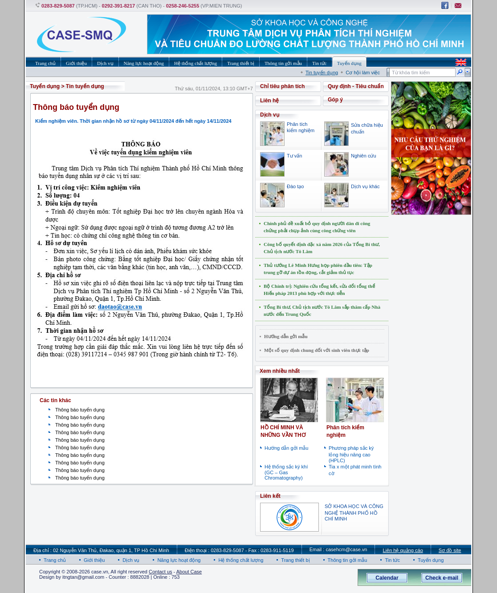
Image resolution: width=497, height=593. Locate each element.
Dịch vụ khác (365, 186)
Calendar (386, 578)
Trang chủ (55, 560)
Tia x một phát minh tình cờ (355, 470)
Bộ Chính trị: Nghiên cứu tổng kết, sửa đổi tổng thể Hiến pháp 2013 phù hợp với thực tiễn (319, 289)
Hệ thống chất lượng (240, 560)
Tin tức (392, 560)
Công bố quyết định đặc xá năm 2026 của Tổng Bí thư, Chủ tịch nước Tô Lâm (322, 248)
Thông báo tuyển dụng (80, 409)
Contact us (160, 571)
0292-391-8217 (118, 5)
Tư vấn (294, 155)
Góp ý (335, 100)
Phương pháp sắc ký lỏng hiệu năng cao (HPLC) (351, 454)
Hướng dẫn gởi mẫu (286, 336)
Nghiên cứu (363, 155)
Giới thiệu (94, 560)
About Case (189, 571)
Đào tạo (295, 186)
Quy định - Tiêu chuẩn (356, 86)
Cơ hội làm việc (363, 72)
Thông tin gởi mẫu (347, 560)
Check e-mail (441, 578)
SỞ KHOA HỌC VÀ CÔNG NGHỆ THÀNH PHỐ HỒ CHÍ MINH (354, 512)
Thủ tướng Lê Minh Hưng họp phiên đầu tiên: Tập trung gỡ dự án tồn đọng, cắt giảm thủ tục (318, 268)
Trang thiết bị (295, 560)
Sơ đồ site (450, 550)
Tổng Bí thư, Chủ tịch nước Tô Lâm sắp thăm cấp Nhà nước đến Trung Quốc (322, 310)
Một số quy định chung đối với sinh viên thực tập (316, 350)
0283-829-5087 (58, 5)
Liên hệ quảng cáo (403, 550)
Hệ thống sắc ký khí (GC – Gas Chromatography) (286, 472)
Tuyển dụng (45, 86)
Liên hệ (269, 100)
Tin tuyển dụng (322, 72)
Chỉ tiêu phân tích (282, 86)
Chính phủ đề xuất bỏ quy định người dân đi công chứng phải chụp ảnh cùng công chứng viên (317, 227)
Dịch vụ (130, 560)
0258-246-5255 (183, 5)
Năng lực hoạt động (178, 560)
